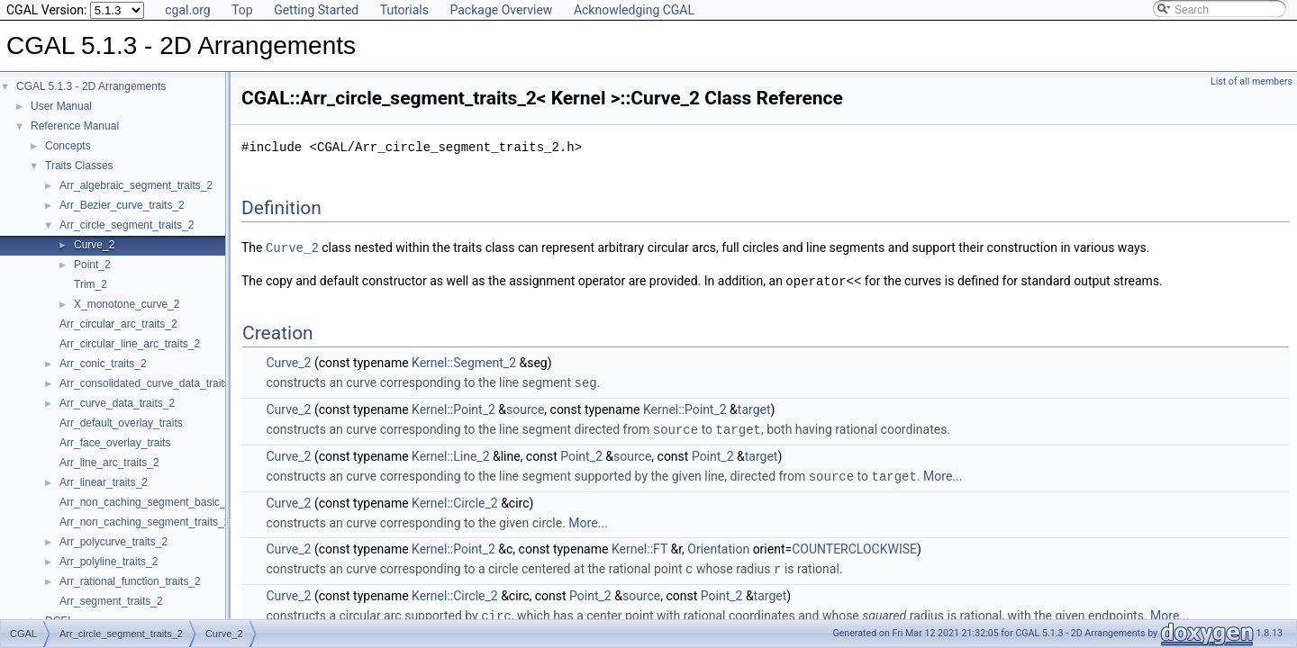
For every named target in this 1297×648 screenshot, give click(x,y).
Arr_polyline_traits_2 (108, 561)
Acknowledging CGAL (634, 10)
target (754, 407)
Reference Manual (75, 126)
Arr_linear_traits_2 (103, 482)
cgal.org (187, 10)
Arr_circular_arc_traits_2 (118, 324)
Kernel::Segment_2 (464, 361)
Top (242, 10)
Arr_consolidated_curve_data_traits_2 (150, 383)
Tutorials (404, 10)
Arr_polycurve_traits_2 (113, 542)
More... (942, 472)
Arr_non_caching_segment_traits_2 (144, 522)
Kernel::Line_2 (450, 453)
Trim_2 (90, 284)
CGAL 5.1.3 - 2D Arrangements (91, 86)
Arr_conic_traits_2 (103, 363)
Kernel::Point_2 (453, 407)
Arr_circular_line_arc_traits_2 (129, 344)
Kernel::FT (639, 544)
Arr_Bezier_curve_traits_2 (122, 205)
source (525, 407)
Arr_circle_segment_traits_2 (126, 225)
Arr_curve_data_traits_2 (117, 403)
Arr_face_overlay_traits (114, 442)
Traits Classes (79, 165)
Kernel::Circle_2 (455, 498)
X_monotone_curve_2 (126, 304)
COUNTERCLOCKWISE (854, 544)
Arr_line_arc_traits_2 (109, 462)
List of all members (1251, 81)
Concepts (68, 146)
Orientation (718, 544)
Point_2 (92, 264)
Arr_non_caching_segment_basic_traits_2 (160, 502)
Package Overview (500, 10)
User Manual (61, 106)
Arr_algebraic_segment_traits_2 (136, 185)
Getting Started (316, 10)
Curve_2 (94, 244)
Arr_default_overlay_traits (121, 423)
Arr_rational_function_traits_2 (130, 581)
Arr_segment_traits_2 (111, 601)
